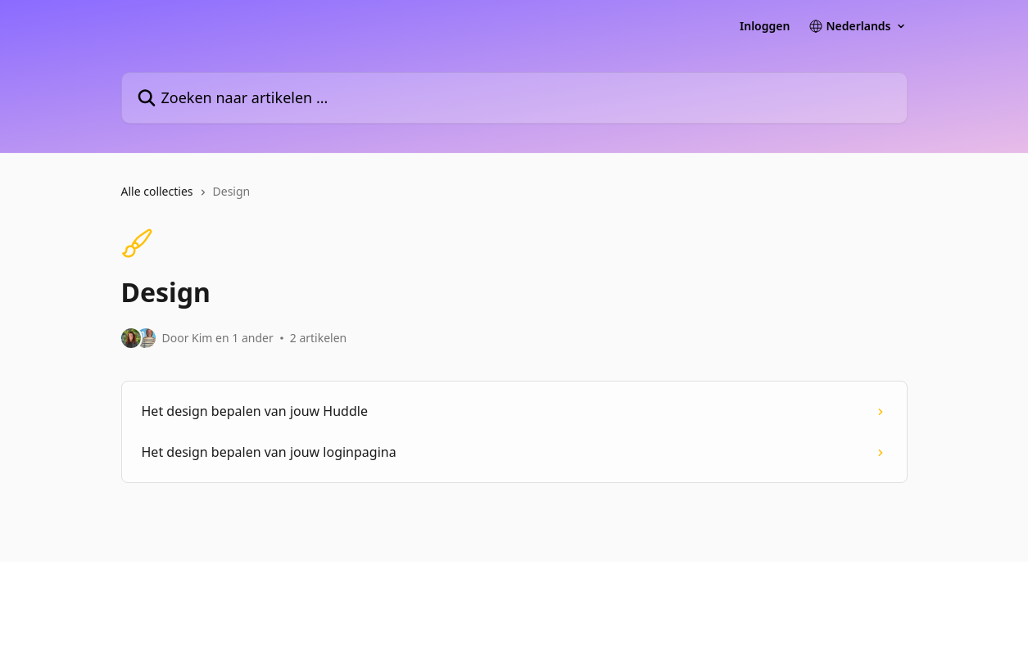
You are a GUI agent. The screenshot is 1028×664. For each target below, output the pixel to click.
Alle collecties (157, 191)
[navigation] (514, 198)
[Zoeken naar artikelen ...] (514, 98)
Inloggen (765, 26)
